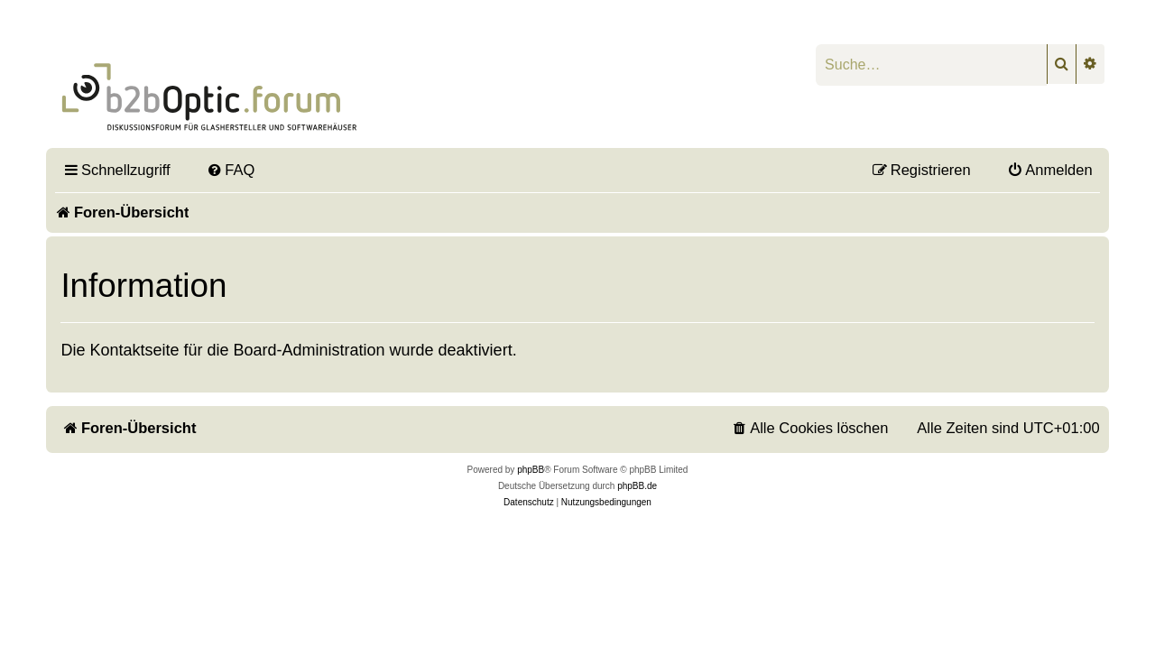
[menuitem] (231, 169)
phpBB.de (637, 486)
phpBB (530, 470)
